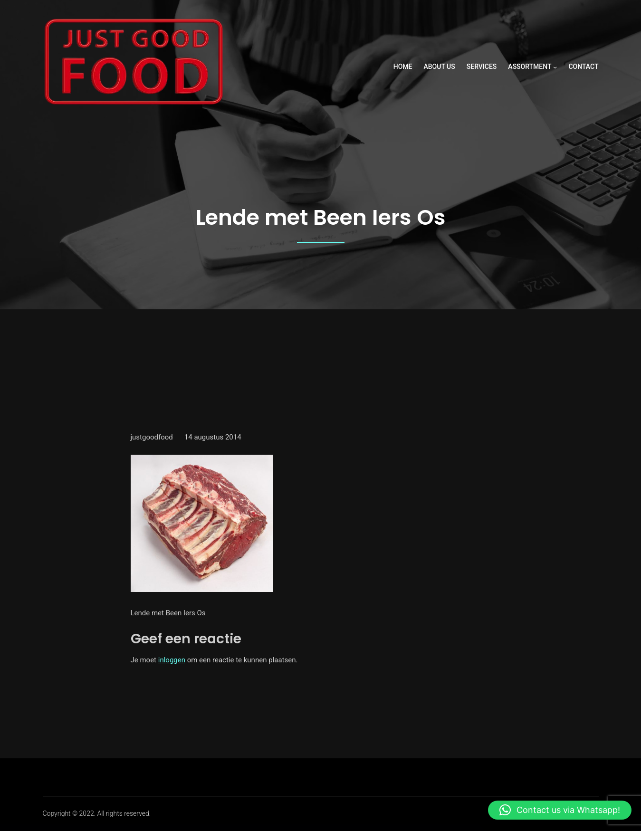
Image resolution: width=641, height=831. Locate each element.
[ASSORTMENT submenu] (555, 67)
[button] (559, 810)
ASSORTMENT (529, 66)
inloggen (171, 660)
